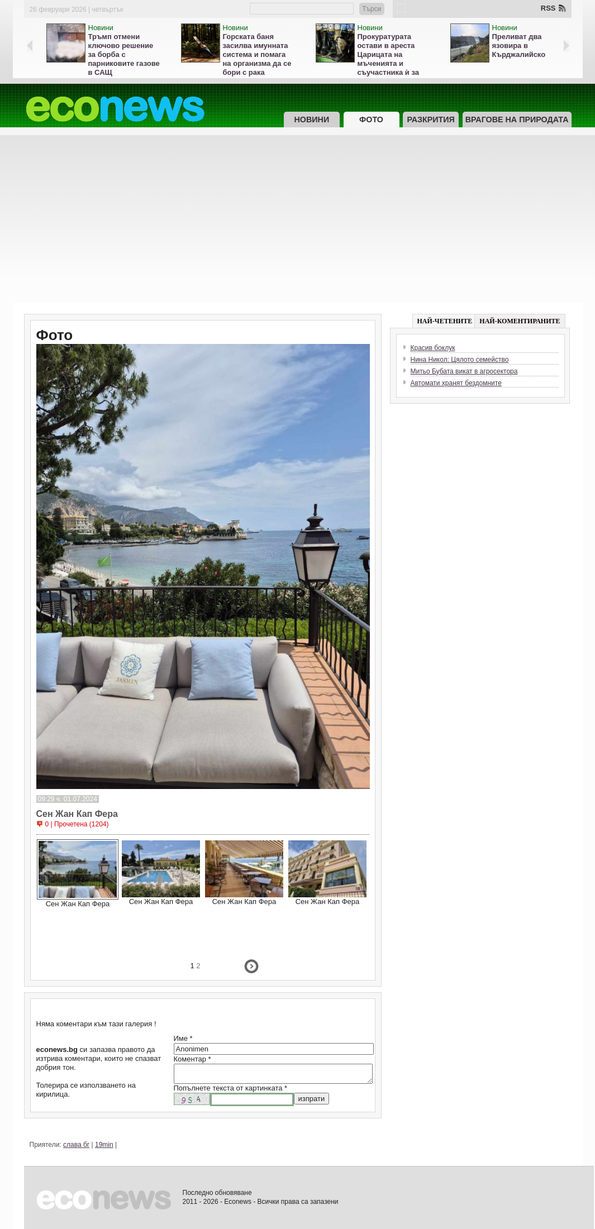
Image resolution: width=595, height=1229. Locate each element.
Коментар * (192, 1059)
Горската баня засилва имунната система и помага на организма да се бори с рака (257, 54)
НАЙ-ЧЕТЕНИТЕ (445, 321)
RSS (548, 8)
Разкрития (430, 119)
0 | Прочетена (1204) (77, 824)
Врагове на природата (517, 119)
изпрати (311, 1098)
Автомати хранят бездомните (456, 383)
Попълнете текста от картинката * (231, 1088)
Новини (100, 27)
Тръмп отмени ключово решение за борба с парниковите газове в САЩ (124, 54)
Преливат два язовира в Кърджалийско (519, 45)
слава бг (76, 1145)
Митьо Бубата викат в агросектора (464, 371)
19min (104, 1145)
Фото (371, 119)
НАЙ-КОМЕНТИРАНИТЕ (519, 321)
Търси (371, 9)
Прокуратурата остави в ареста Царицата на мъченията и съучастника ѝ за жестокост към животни (388, 63)
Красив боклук (433, 348)
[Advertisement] (297, 219)
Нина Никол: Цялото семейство (460, 360)
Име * (183, 1038)
